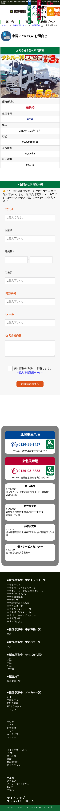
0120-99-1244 (34, 14)
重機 (9, 634)
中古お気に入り (15, 621)
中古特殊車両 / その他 (18, 603)
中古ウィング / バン (17, 594)
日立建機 (11, 728)
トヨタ (10, 725)
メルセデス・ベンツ (17, 750)
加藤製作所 (12, 762)
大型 (9, 659)
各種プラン (48, 21)
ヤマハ (10, 790)
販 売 (10, 21)
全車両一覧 (57, 12)
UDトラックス (14, 706)
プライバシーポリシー (22, 801)
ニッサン (11, 709)
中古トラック (13, 585)
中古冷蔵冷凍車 (15, 597)
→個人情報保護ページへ (30, 372)
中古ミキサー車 (15, 606)
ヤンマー (11, 737)
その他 (10, 668)
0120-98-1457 (25, 444)
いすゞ (10, 697)
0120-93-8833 (44, 8)
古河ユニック (13, 765)
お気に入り (50, 12)
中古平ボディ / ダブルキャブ (21, 588)
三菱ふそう (12, 700)
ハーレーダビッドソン (18, 784)
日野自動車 (12, 703)
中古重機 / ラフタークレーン (21, 612)
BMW (10, 787)
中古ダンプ (12, 600)
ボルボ (10, 778)
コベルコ (11, 756)
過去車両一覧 (13, 681)
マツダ (10, 722)
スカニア (11, 781)
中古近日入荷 (13, 618)
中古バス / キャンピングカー (21, 615)
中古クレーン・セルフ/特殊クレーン (25, 591)
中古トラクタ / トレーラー (20, 609)
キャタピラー (13, 734)
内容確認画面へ (30, 384)
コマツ (10, 731)
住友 (9, 759)
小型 (9, 665)
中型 (9, 662)
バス (9, 647)
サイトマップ (16, 797)
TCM (9, 753)
